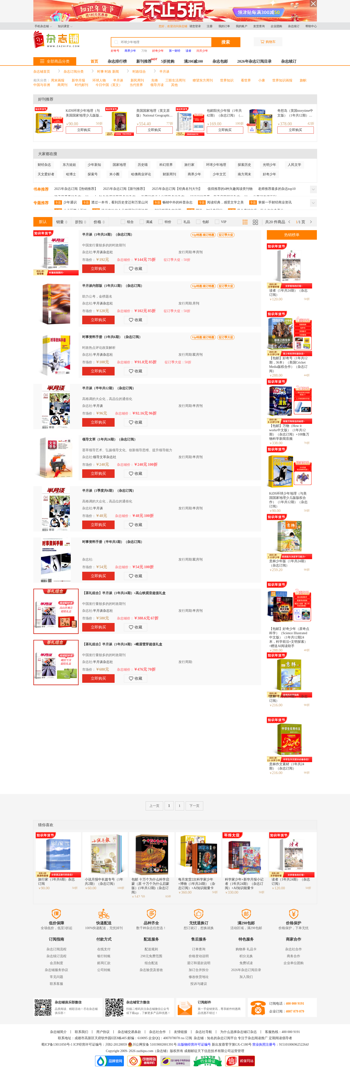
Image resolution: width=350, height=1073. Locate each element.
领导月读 (157, 85)
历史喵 (143, 165)
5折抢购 (167, 61)
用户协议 (103, 1032)
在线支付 (104, 949)
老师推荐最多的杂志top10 (277, 189)
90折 (307, 569)
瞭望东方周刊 (203, 80)
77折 (170, 123)
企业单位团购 (294, 963)
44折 (307, 375)
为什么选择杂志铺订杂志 (238, 1032)
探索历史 (244, 165)
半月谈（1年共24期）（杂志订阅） (108, 234)
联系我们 (81, 1032)
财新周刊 (169, 174)
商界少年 (194, 174)
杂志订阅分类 (74, 71)
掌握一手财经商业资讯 (270, 202)
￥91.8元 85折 (145, 362)
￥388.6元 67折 (146, 618)
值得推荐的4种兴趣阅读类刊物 (230, 189)
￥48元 (101, 516)
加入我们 (246, 977)
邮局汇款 (104, 963)
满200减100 (193, 61)
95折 (168, 896)
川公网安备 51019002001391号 (152, 1044)
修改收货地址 (199, 977)
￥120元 (102, 311)
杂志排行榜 (117, 61)
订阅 (188, 1038)
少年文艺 (219, 174)
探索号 (93, 174)
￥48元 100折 (143, 516)
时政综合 (139, 71)
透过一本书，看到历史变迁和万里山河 (115, 202)
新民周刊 (137, 80)
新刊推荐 (144, 61)
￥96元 (101, 413)
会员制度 (56, 963)
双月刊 (198, 354)
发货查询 (259, 26)
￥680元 (102, 669)
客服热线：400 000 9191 (282, 1032)
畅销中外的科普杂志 (173, 202)
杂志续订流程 (56, 956)
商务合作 (293, 956)
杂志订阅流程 (56, 949)
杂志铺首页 (41, 71)
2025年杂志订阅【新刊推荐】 (125, 189)
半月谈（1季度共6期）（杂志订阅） (109, 490)
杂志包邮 (220, 61)
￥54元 (101, 567)
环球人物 (99, 80)
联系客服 (56, 984)
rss (183, 1038)
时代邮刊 (81, 85)
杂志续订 (293, 26)
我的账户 (241, 26)
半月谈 (164, 71)
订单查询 (198, 949)
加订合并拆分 (199, 970)
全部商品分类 (55, 61)
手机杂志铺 (43, 26)
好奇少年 (269, 174)
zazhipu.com (144, 1051)
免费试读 (246, 963)
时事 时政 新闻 (108, 71)
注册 (210, 26)
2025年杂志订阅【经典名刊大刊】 (177, 189)
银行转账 (104, 956)
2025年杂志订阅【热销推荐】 (76, 189)
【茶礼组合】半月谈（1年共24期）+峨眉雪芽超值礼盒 (122, 644)
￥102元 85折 (145, 311)
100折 (239, 123)
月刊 (196, 303)
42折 (311, 123)
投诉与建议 (198, 984)
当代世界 (136, 85)
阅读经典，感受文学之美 (221, 202)
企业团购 (276, 26)
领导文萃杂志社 (104, 457)
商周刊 (62, 85)
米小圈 (114, 174)
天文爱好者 (46, 174)
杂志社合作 (293, 949)
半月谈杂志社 (103, 252)
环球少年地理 (216, 165)
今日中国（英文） (109, 85)
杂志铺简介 (58, 1032)
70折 (307, 443)
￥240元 (102, 464)
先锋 (154, 80)
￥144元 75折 (145, 260)
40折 (307, 650)
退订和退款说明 (198, 963)
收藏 (135, 269)
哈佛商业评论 (141, 174)
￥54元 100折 (143, 567)
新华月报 (78, 80)
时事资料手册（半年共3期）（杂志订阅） (113, 542)
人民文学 (294, 165)
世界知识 (226, 80)
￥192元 (102, 260)
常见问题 (56, 977)
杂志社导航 (203, 1032)
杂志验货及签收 (151, 970)
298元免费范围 (151, 956)
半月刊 (198, 252)
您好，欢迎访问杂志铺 (174, 26)
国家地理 (119, 165)
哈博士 (71, 174)
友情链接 (180, 1032)
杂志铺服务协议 (56, 970)
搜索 (225, 42)
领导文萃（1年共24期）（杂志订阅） (109, 439)
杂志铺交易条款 (129, 1032)
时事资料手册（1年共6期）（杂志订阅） (112, 337)
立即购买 (84, 130)
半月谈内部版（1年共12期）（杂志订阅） (113, 286)
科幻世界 (166, 165)
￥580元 (102, 618)
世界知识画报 (282, 80)
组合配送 (151, 963)
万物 (144, 50)
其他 (174, 85)
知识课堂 (65, 26)
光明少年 (269, 165)
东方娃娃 (69, 165)
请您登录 (195, 26)
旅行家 (189, 165)
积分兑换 (246, 956)
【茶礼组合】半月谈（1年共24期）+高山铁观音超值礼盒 (124, 593)
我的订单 (224, 26)
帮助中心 (311, 26)
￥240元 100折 (145, 464)
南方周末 (244, 174)
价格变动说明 (199, 956)
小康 (261, 80)
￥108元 (102, 362)
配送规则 (151, 949)
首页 (94, 61)
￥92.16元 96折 (144, 413)
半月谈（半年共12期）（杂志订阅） (109, 388)
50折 (99, 123)
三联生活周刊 (175, 80)
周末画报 (57, 80)
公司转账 (104, 970)
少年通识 (65, 202)
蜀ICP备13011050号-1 (57, 1044)
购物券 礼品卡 (246, 949)
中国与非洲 (41, 85)
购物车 (268, 42)
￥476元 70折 (145, 669)
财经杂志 (44, 165)
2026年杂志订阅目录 (254, 61)
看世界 (246, 80)
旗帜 (303, 80)
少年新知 (94, 165)
